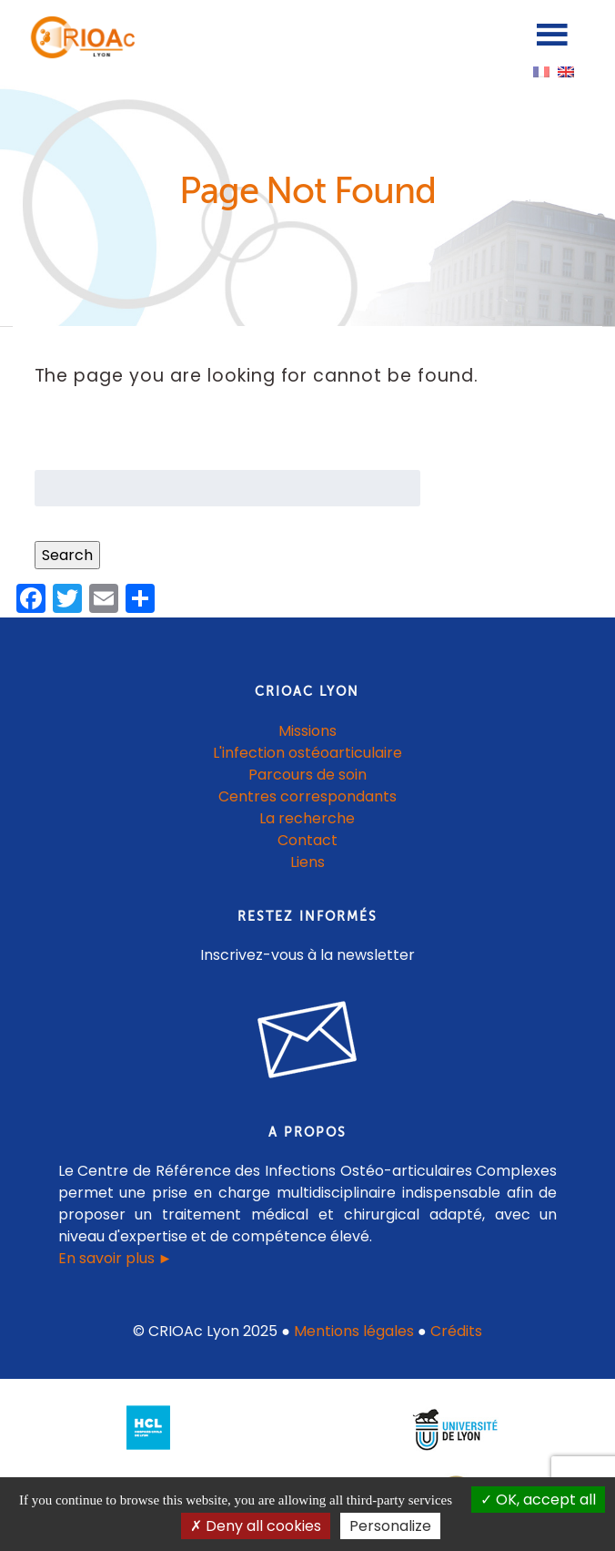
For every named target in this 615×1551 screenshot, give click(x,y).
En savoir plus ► (115, 1258)
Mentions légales (354, 1331)
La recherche (307, 818)
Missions (307, 730)
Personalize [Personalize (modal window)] (390, 1525)
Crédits (456, 1331)
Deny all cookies (255, 1525)
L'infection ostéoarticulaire (307, 752)
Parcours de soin (307, 774)
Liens (307, 862)
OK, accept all (538, 1499)
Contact (307, 840)
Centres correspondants (307, 796)
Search (67, 555)
